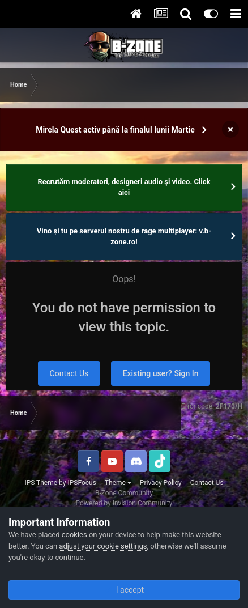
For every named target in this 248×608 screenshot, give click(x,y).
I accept (124, 589)
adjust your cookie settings (103, 546)
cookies (74, 534)
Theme (118, 483)
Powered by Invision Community (124, 503)
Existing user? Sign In (161, 373)
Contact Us (69, 373)
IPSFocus (81, 483)
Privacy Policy (161, 483)
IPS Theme (40, 483)
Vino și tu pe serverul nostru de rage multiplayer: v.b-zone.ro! (124, 236)
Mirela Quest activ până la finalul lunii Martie (115, 129)
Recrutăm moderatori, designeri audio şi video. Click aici (124, 187)
